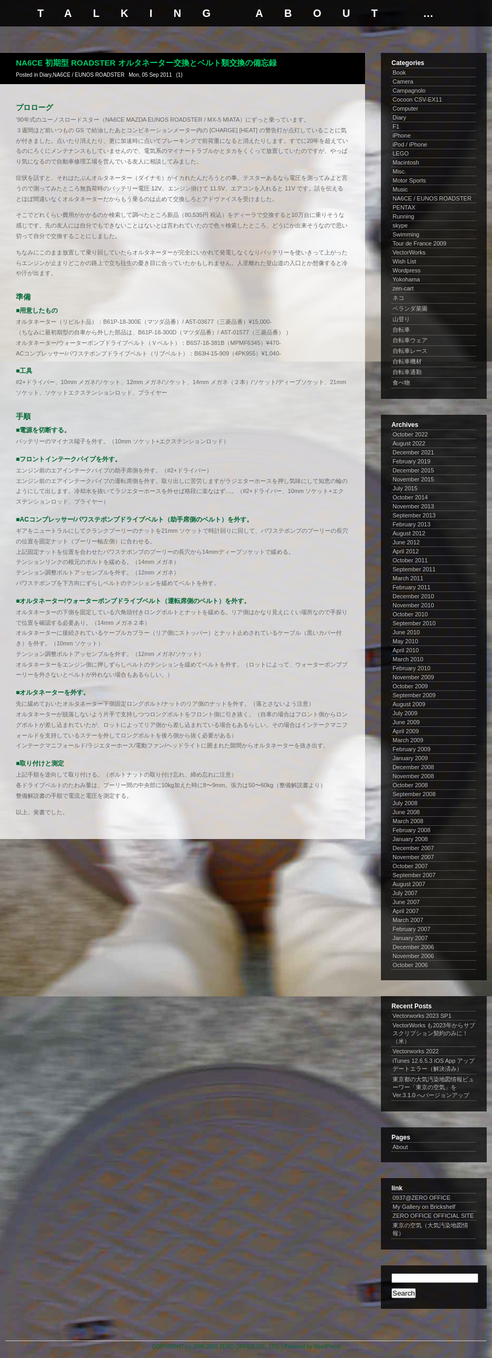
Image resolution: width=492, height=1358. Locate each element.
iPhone (402, 135)
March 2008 (408, 821)
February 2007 (412, 929)
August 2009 (409, 704)
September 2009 (414, 695)
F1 (396, 126)
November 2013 (413, 506)
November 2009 (413, 677)
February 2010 (412, 668)
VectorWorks (409, 252)
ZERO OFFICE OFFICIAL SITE (433, 1216)
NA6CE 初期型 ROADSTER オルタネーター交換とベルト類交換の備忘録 (146, 62)
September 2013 (414, 515)
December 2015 (413, 470)
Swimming (406, 234)
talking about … (246, 13)
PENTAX (404, 207)
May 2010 (405, 641)
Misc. (399, 171)
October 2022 (410, 434)
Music (400, 189)
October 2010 (410, 614)
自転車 (401, 329)
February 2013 (412, 524)
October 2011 (410, 560)
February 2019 (412, 461)
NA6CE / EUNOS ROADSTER (89, 75)
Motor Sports (409, 180)
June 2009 (406, 722)
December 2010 (413, 596)
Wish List (404, 261)
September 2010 (414, 623)
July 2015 (405, 488)
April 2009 (406, 731)
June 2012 (406, 542)
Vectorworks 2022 (416, 1051)
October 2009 (410, 686)
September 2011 (414, 569)
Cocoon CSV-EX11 (417, 99)
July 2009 (405, 713)
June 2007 (406, 902)
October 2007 (410, 866)
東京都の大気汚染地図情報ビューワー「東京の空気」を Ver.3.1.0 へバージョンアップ (433, 1087)
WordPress (327, 1347)
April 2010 (406, 650)
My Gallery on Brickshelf (424, 1207)
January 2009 (410, 758)
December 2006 (413, 947)
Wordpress (407, 270)
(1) (179, 75)
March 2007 (408, 920)
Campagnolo (409, 90)
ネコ (398, 298)
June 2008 (406, 812)
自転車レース (410, 351)
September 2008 (414, 794)
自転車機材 (407, 361)
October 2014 (410, 497)
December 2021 (413, 452)
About (400, 1147)
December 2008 (413, 767)
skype (400, 225)
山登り (401, 319)
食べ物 (401, 382)
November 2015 (413, 479)
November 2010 (413, 605)
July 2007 (405, 893)
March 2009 (408, 740)
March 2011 (408, 578)
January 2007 (410, 938)
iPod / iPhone (410, 144)
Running (403, 216)
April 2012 (406, 551)
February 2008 (412, 830)
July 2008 (405, 803)
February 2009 (412, 749)
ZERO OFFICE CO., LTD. (250, 1347)
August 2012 (409, 533)
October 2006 (410, 965)
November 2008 (413, 776)
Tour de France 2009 (420, 243)
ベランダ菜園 (410, 308)
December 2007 (413, 848)
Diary (45, 75)
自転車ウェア (410, 340)
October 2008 (410, 785)
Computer (405, 108)
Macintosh (406, 162)
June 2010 (406, 632)
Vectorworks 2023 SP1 (422, 1016)
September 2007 (414, 875)
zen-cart (403, 288)
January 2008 (410, 839)
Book (399, 72)
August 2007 (409, 884)
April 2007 (406, 911)
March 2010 (408, 659)
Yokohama (406, 279)
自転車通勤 (407, 372)
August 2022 (409, 443)
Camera (403, 81)
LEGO (401, 153)
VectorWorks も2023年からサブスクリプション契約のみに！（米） (434, 1033)
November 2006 (413, 956)
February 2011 (412, 587)
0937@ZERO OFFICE (422, 1198)
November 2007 (413, 857)
